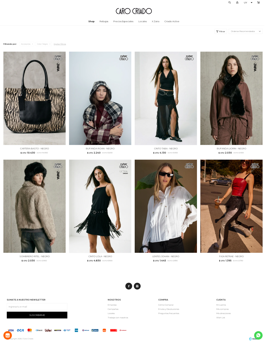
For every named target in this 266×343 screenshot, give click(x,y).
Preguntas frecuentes (168, 313)
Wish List (220, 317)
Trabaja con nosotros (118, 317)
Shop (91, 21)
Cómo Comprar (166, 305)
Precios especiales (123, 21)
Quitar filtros (60, 44)
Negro (42, 44)
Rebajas (104, 21)
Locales (142, 21)
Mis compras (222, 309)
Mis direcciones (223, 313)
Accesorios (25, 44)
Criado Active (171, 21)
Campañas (113, 309)
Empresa (112, 305)
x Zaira (155, 21)
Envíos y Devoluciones (168, 309)
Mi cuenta (221, 305)
